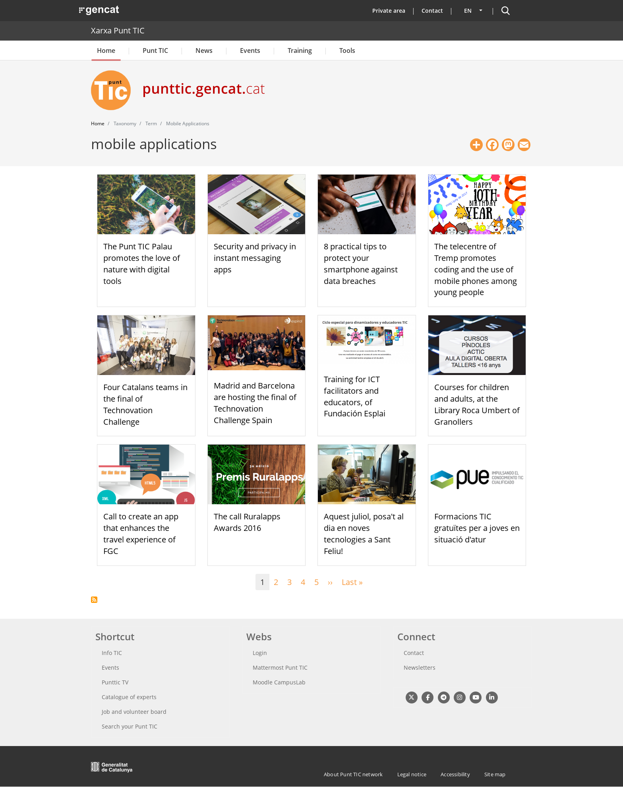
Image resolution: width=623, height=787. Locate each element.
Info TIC (112, 653)
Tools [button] (347, 50)
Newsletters (419, 667)
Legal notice (411, 774)
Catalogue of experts (129, 697)
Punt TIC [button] (155, 50)
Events (250, 50)
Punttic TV (115, 682)
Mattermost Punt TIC (280, 667)
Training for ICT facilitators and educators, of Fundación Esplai (354, 396)
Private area (388, 10)
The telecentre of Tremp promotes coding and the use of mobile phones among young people (475, 269)
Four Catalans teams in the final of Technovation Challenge (145, 404)
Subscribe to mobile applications (94, 600)
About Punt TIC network (353, 774)
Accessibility (455, 774)
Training (300, 50)
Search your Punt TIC (129, 726)
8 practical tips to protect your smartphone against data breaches (361, 263)
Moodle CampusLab (279, 682)
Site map (495, 774)
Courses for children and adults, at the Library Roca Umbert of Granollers (477, 404)
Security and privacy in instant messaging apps (255, 258)
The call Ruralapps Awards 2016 (247, 522)
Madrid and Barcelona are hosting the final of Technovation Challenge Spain (255, 402)
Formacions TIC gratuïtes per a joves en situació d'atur (477, 528)
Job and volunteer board (134, 711)
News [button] (204, 50)
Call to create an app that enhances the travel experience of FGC (140, 533)
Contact (432, 10)
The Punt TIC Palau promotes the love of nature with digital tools (141, 263)
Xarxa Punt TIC (118, 30)
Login (260, 653)
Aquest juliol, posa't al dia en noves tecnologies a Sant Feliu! (364, 533)
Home (106, 50)
